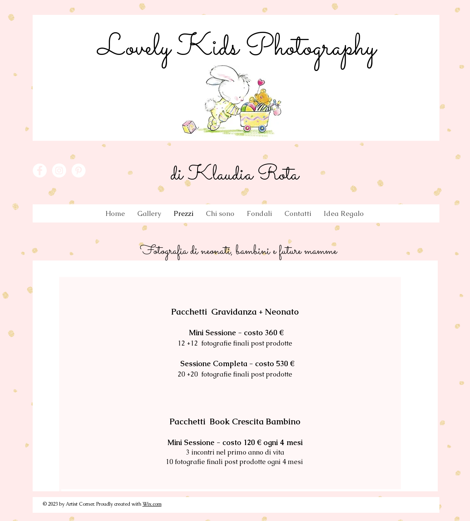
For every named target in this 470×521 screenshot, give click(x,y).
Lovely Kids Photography (237, 48)
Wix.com (152, 504)
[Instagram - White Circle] (59, 170)
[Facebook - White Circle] (40, 170)
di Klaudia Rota (234, 175)
